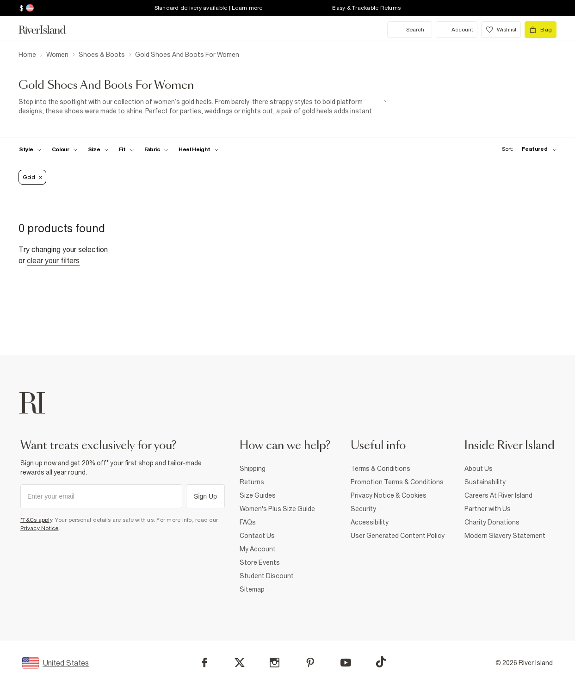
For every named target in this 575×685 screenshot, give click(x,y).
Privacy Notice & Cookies (389, 495)
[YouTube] (346, 662)
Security (363, 508)
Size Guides (258, 495)
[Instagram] (274, 662)
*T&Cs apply (36, 520)
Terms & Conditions (380, 468)
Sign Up (205, 496)
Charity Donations (491, 522)
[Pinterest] (310, 662)
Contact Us (257, 535)
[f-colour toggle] (65, 149)
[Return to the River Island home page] (49, 29)
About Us (478, 468)
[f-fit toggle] (126, 149)
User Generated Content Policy (398, 535)
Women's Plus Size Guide (277, 508)
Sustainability (485, 482)
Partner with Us (487, 508)
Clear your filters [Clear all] (53, 260)
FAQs (248, 522)
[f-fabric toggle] (156, 149)
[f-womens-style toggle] (30, 149)
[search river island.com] (409, 29)
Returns (252, 482)
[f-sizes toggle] (98, 149)
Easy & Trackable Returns (366, 8)
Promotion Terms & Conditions (397, 482)
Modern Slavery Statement (504, 535)
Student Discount (267, 576)
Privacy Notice (39, 528)
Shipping (253, 468)
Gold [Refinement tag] (32, 177)
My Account (258, 549)
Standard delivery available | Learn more (209, 8)
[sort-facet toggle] (527, 149)
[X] (239, 662)
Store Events (260, 562)
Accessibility (370, 522)
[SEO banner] (204, 107)
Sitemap (252, 589)
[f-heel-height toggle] (198, 149)
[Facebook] (204, 662)
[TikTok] (380, 661)
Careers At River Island (498, 495)
